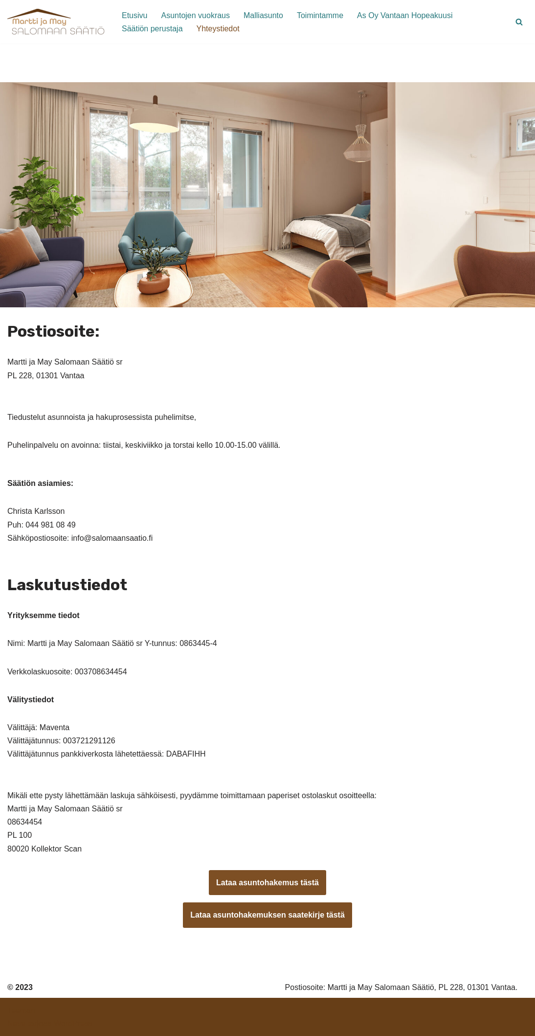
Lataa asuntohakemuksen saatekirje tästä (267, 915)
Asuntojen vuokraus (195, 15)
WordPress (73, 1023)
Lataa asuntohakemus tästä (267, 882)
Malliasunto (263, 15)
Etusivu (134, 15)
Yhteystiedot (218, 28)
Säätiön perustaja (152, 28)
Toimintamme (320, 15)
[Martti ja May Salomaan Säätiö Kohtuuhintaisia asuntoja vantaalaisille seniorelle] (56, 22)
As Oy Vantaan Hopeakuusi (404, 15)
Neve (16, 1023)
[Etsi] (519, 21)
